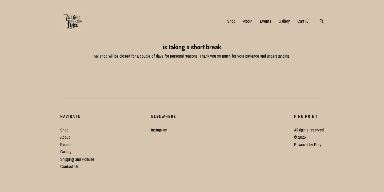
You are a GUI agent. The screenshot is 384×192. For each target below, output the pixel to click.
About (248, 21)
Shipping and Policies (77, 159)
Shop (231, 21)
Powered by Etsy (307, 144)
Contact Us (69, 166)
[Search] (322, 22)
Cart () (303, 21)
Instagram (159, 130)
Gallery (284, 21)
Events (265, 21)
